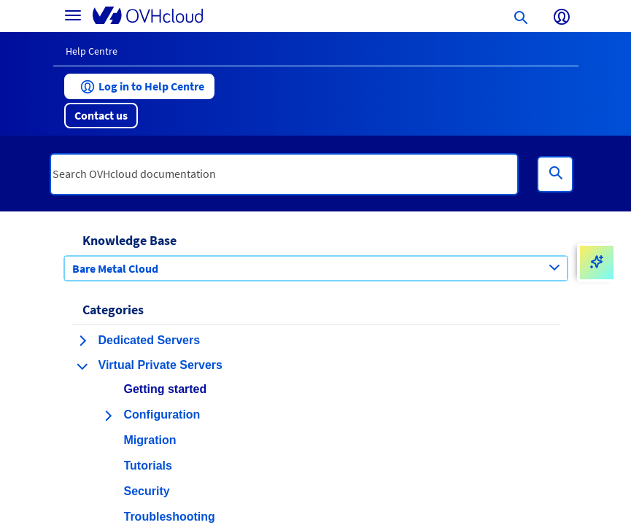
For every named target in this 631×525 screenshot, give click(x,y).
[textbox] (284, 174)
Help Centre (91, 51)
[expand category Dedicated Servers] (82, 340)
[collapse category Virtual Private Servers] (82, 366)
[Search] (555, 174)
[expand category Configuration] (108, 415)
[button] (139, 86)
